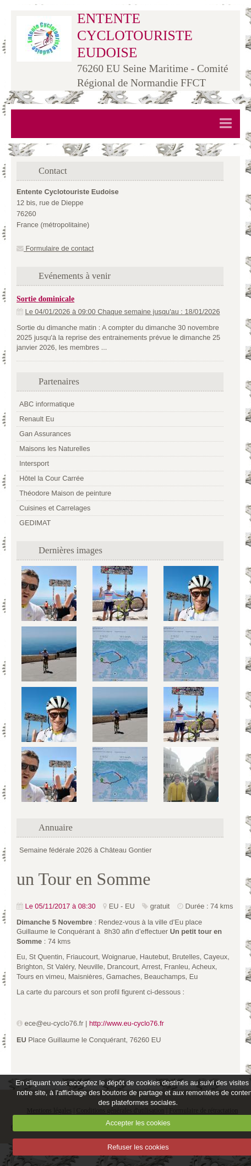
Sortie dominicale (45, 298)
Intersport (34, 463)
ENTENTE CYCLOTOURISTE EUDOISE (135, 35)
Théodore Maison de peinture (65, 493)
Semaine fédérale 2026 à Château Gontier (85, 850)
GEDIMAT (35, 523)
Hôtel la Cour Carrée (51, 478)
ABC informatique (46, 404)
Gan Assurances (45, 434)
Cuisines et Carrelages (54, 508)
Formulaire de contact (55, 248)
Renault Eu (36, 419)
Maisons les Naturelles (54, 448)
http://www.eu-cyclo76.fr (126, 1023)
